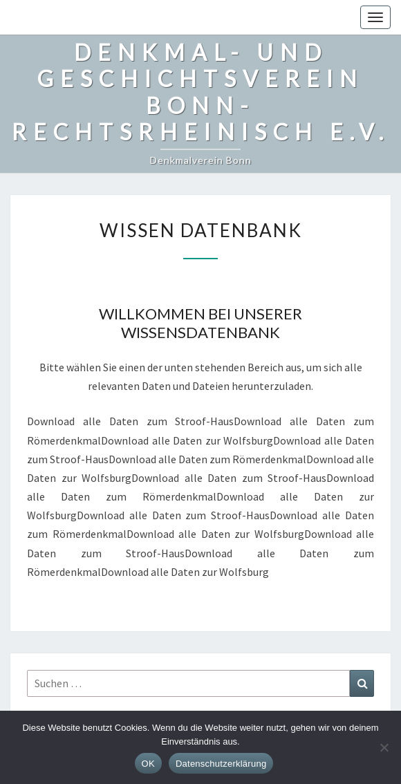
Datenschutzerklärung (221, 763)
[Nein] (384, 747)
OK (148, 763)
